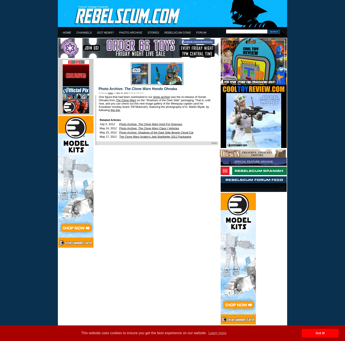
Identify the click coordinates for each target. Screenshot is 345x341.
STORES (153, 32)
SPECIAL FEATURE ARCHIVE (253, 161)
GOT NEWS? (105, 32)
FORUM (201, 32)
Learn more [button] (217, 333)
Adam (110, 93)
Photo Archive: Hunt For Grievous (150, 124)
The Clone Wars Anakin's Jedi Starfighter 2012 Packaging (155, 136)
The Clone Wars (126, 100)
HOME (67, 32)
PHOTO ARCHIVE (130, 32)
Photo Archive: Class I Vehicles (149, 128)
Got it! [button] (320, 333)
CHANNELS (84, 32)
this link (115, 110)
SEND (214, 143)
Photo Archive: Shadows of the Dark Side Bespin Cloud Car (156, 132)
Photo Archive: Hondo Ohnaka (138, 89)
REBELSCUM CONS (177, 32)
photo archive (161, 97)
